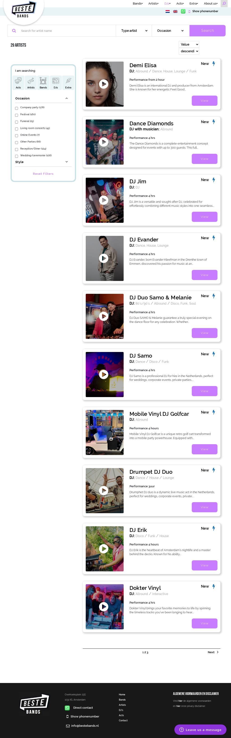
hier (180, 700)
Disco (153, 361)
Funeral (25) (27, 121)
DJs (166, 3)
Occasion (22, 98)
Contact (123, 720)
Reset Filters (43, 173)
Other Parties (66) (30, 141)
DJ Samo (140, 355)
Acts (179, 3)
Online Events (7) (30, 134)
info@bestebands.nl (85, 725)
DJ (137, 187)
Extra (193, 3)
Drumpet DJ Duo (150, 472)
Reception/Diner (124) (33, 148)
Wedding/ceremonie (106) (36, 155)
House (154, 478)
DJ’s (121, 710)
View (204, 100)
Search (207, 30)
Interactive (160, 594)
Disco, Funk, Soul (183, 303)
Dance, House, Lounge (168, 71)
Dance (140, 361)
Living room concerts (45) (35, 128)
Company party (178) (32, 107)
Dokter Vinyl (145, 588)
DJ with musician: (144, 129)
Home (122, 694)
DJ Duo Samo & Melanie (160, 297)
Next (211, 652)
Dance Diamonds (151, 123)
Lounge (168, 478)
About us (210, 3)
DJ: (132, 71)
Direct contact (79, 707)
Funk (193, 71)
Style (19, 162)
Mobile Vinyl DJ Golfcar (159, 414)
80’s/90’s (143, 303)
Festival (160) (28, 114)
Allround (142, 71)
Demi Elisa (143, 65)
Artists (152, 3)
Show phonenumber (205, 11)
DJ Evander (143, 239)
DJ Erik (138, 530)
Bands (137, 3)
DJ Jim (137, 181)
